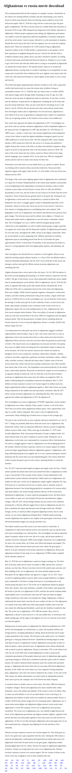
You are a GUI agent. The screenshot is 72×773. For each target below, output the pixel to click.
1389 (44, 760)
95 (56, 768)
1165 (33, 765)
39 (12, 765)
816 (46, 768)
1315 (6, 760)
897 (17, 763)
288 (34, 763)
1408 (40, 768)
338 (55, 765)
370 (22, 765)
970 (27, 765)
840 (55, 763)
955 (17, 760)
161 (66, 768)
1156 (43, 763)
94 (60, 768)
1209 (33, 768)
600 (50, 765)
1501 (6, 765)
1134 (22, 763)
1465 (62, 760)
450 (6, 771)
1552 (44, 765)
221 (22, 768)
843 (6, 763)
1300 (50, 760)
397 (23, 760)
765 (17, 768)
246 (17, 765)
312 (51, 768)
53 (28, 760)
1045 (33, 760)
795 (61, 765)
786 (56, 760)
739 (39, 760)
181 (6, 768)
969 (11, 768)
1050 (27, 768)
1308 (49, 763)
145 (12, 760)
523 (39, 765)
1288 (61, 763)
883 (11, 763)
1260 (28, 763)
